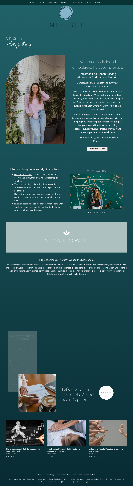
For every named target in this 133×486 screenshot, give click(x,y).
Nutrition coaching (22, 203)
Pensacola (118, 479)
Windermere (67, 482)
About (41, 2)
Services (77, 2)
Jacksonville (92, 479)
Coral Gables (54, 479)
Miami (102, 479)
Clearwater (42, 479)
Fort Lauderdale (68, 479)
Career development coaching (28, 194)
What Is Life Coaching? (58, 2)
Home (32, 2)
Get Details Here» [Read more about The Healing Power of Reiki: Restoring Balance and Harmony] (52, 457)
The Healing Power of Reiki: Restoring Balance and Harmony (63, 450)
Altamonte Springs (17, 479)
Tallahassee (44, 482)
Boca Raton (32, 479)
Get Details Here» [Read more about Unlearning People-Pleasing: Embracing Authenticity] (94, 457)
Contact (99, 2)
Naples (109, 479)
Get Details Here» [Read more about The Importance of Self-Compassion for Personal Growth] (11, 457)
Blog (89, 2)
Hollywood (81, 479)
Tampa (91, 482)
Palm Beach (56, 482)
